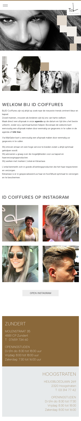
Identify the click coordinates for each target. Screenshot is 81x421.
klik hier (17, 132)
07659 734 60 (18, 339)
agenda (39, 121)
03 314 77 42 (67, 390)
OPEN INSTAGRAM (40, 293)
